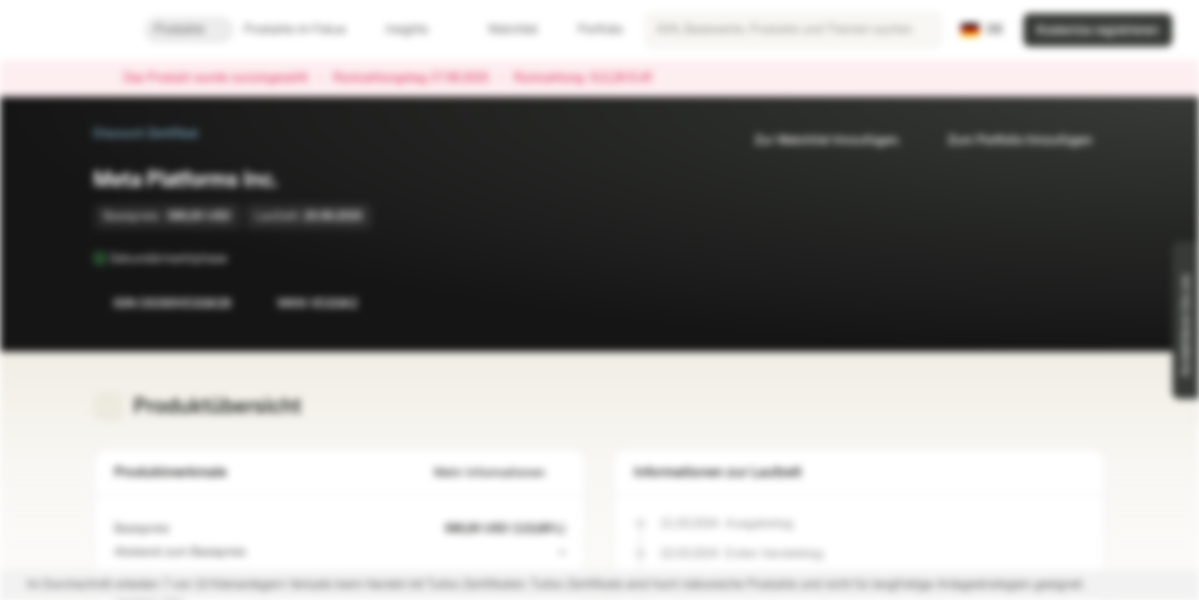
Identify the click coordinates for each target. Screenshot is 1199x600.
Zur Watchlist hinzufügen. (817, 140)
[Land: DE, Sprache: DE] (982, 30)
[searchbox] (793, 30)
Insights (417, 29)
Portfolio (590, 29)
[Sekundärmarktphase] (239, 258)
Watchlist (503, 29)
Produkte (189, 29)
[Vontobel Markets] (72, 30)
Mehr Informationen (499, 473)
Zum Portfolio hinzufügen (1010, 140)
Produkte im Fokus (305, 29)
